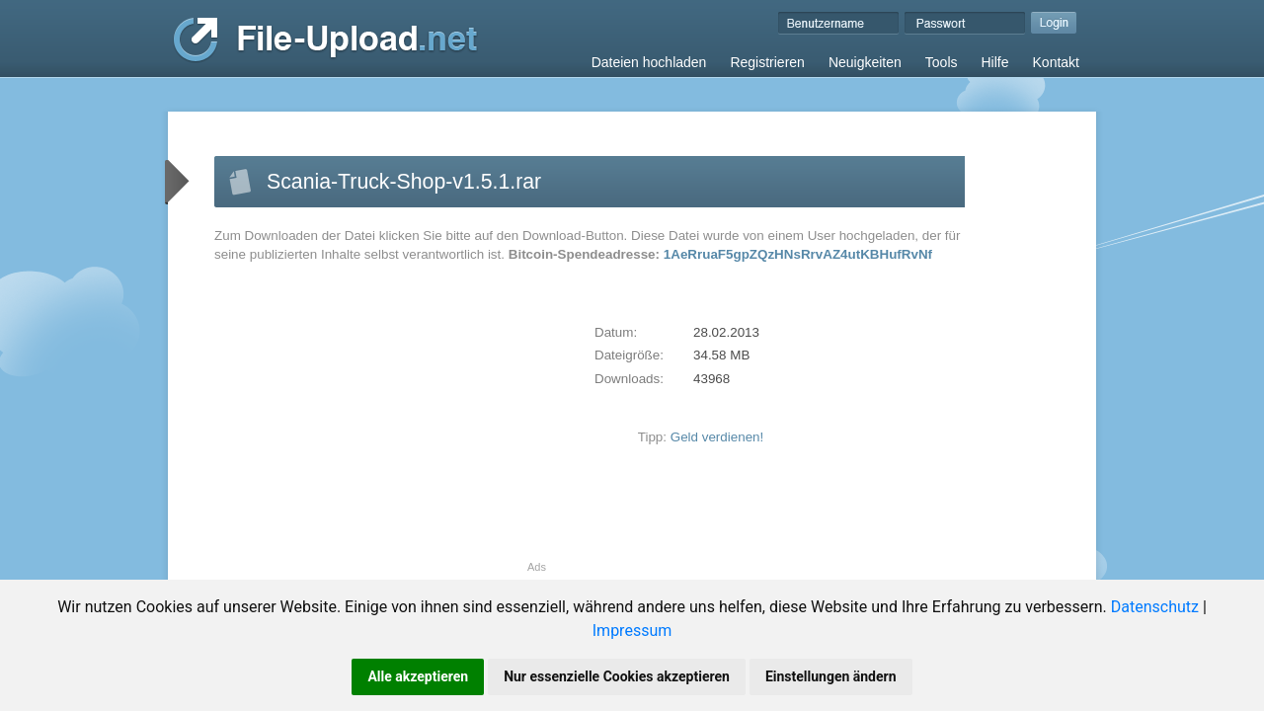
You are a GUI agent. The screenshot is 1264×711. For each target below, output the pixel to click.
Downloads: (629, 378)
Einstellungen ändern (831, 676)
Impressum (632, 630)
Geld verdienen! (717, 437)
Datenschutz (1155, 606)
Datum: (615, 332)
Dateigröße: (629, 355)
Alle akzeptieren (417, 676)
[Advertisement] (380, 422)
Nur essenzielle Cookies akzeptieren (617, 676)
